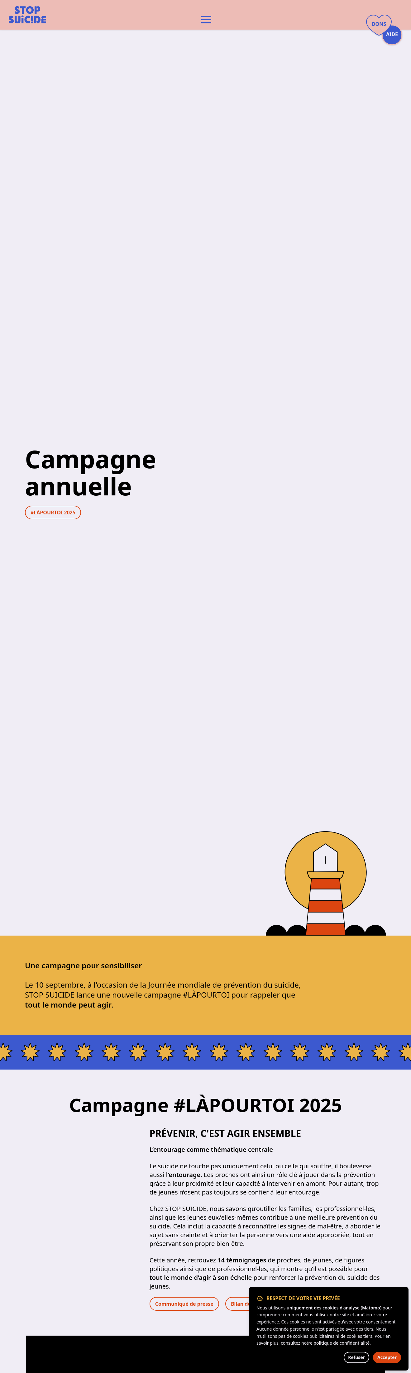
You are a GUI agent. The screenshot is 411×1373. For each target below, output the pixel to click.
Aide (392, 34)
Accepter (387, 1357)
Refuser (356, 1357)
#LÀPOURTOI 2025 (53, 512)
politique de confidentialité (341, 1343)
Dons (379, 24)
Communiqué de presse (184, 1303)
